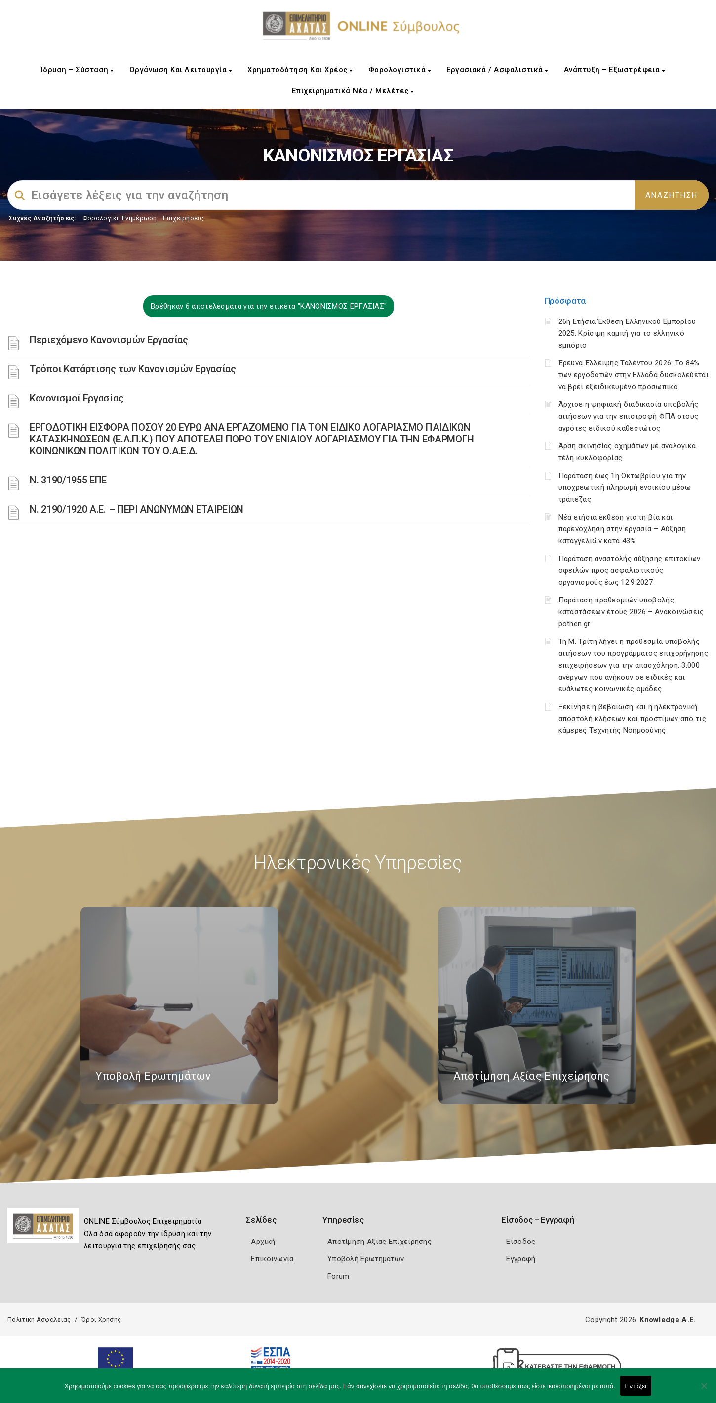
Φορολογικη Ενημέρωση (119, 218)
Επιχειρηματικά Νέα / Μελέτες (353, 90)
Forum (338, 1276)
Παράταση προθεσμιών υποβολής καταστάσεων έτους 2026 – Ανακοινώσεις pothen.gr (631, 612)
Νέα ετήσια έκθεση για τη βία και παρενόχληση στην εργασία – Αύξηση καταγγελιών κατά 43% (622, 529)
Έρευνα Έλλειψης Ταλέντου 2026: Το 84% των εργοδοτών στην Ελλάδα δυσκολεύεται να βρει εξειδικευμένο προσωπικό (633, 375)
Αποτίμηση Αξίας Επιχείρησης (379, 1241)
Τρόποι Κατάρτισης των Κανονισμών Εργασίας (133, 369)
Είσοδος (520, 1241)
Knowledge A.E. (667, 1319)
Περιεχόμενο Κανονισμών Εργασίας (109, 340)
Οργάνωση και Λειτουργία (180, 69)
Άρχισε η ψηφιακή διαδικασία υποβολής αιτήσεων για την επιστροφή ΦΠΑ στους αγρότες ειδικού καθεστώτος (628, 416)
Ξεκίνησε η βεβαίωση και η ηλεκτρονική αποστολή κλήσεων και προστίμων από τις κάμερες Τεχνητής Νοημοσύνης (632, 718)
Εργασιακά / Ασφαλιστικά (497, 69)
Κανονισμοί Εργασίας (76, 398)
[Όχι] (704, 1391)
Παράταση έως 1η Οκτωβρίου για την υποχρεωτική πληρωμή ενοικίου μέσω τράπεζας (624, 487)
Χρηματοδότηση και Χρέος (300, 69)
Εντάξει (636, 1386)
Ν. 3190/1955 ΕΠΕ (68, 480)
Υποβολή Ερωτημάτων (365, 1258)
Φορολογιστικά (399, 69)
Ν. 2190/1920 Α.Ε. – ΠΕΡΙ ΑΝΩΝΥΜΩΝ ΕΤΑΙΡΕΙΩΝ (136, 509)
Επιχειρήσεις (183, 218)
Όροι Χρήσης (101, 1319)
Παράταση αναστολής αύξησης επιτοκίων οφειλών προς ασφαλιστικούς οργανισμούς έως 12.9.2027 (629, 570)
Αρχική (263, 1241)
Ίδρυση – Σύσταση (77, 69)
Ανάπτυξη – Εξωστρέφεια (614, 69)
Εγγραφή (520, 1258)
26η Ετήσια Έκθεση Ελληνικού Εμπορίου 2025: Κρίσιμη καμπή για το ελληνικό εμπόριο (627, 333)
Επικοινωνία (272, 1258)
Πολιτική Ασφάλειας (39, 1319)
